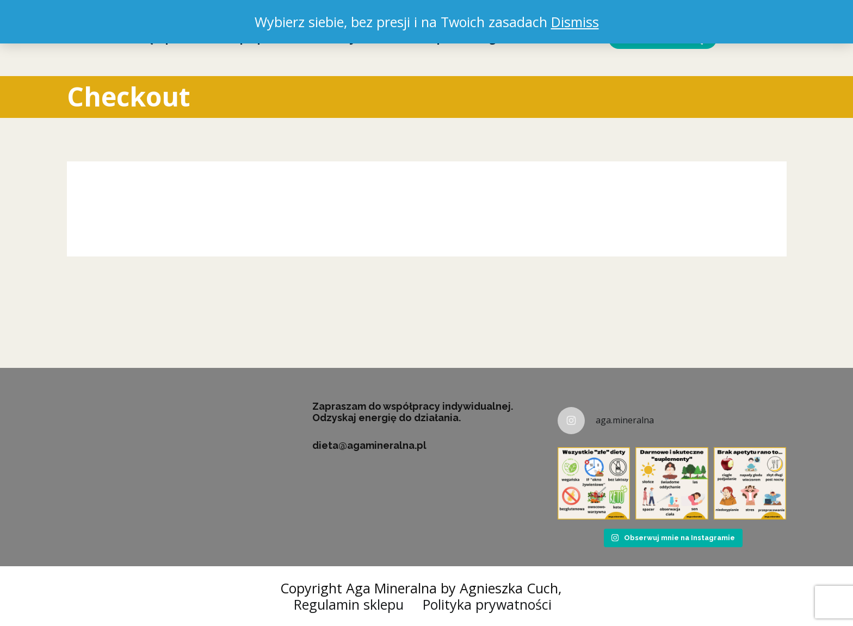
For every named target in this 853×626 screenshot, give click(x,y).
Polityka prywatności (487, 604)
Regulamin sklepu (349, 604)
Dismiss (575, 21)
